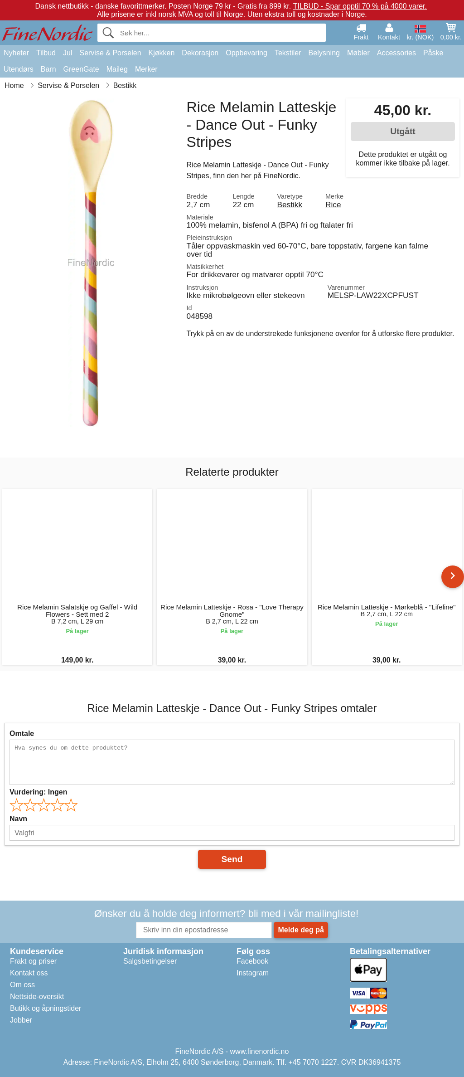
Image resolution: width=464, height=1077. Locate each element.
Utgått (402, 131)
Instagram (253, 973)
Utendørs (19, 69)
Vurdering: (38, 792)
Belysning (324, 53)
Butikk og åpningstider (45, 1008)
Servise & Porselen (110, 53)
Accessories (396, 53)
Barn (48, 69)
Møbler (358, 53)
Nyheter (16, 53)
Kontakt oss (29, 973)
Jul (67, 53)
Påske (433, 53)
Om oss (22, 985)
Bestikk (289, 204)
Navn (18, 819)
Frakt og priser (33, 961)
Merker (146, 69)
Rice (333, 204)
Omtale (22, 733)
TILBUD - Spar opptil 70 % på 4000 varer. (360, 6)
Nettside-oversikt (37, 996)
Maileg (117, 69)
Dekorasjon (200, 53)
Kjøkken (162, 53)
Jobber (21, 1020)
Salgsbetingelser (150, 961)
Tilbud (46, 53)
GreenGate (81, 69)
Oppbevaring (246, 53)
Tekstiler (288, 53)
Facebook (252, 961)
